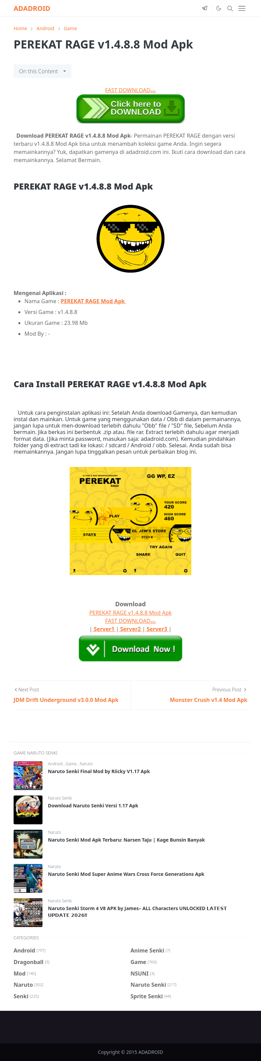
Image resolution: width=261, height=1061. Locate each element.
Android (56, 764)
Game (72, 764)
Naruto (86, 764)
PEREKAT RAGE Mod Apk (93, 301)
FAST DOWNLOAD (130, 90)
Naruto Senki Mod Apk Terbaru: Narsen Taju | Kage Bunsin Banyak (126, 840)
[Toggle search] (230, 8)
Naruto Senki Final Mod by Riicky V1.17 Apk (99, 771)
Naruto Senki (60, 798)
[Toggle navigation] (241, 8)
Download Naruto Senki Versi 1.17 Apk (93, 805)
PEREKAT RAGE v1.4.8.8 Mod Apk (130, 612)
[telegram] (204, 8)
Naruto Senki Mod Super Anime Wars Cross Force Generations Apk (126, 874)
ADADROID (32, 8)
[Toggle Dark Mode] (218, 8)
